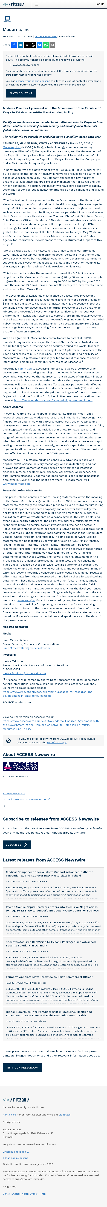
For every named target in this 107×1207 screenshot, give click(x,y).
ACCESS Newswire (46, 36)
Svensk (34, 1193)
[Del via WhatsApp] (46, 45)
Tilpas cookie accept (15, 1157)
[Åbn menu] (37, 4)
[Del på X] (27, 45)
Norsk (25, 1193)
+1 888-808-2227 (14, 793)
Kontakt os (9, 1114)
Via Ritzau (65, 1114)
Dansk (6, 1193)
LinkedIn (8, 1151)
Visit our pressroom (22, 1067)
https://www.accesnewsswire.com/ (26, 799)
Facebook (20, 1151)
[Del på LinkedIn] (20, 45)
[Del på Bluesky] (39, 45)
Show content (21, 93)
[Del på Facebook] (14, 45)
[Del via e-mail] (52, 45)
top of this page (56, 742)
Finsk (42, 1193)
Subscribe (17, 844)
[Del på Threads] (33, 45)
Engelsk (15, 1193)
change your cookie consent (33, 80)
